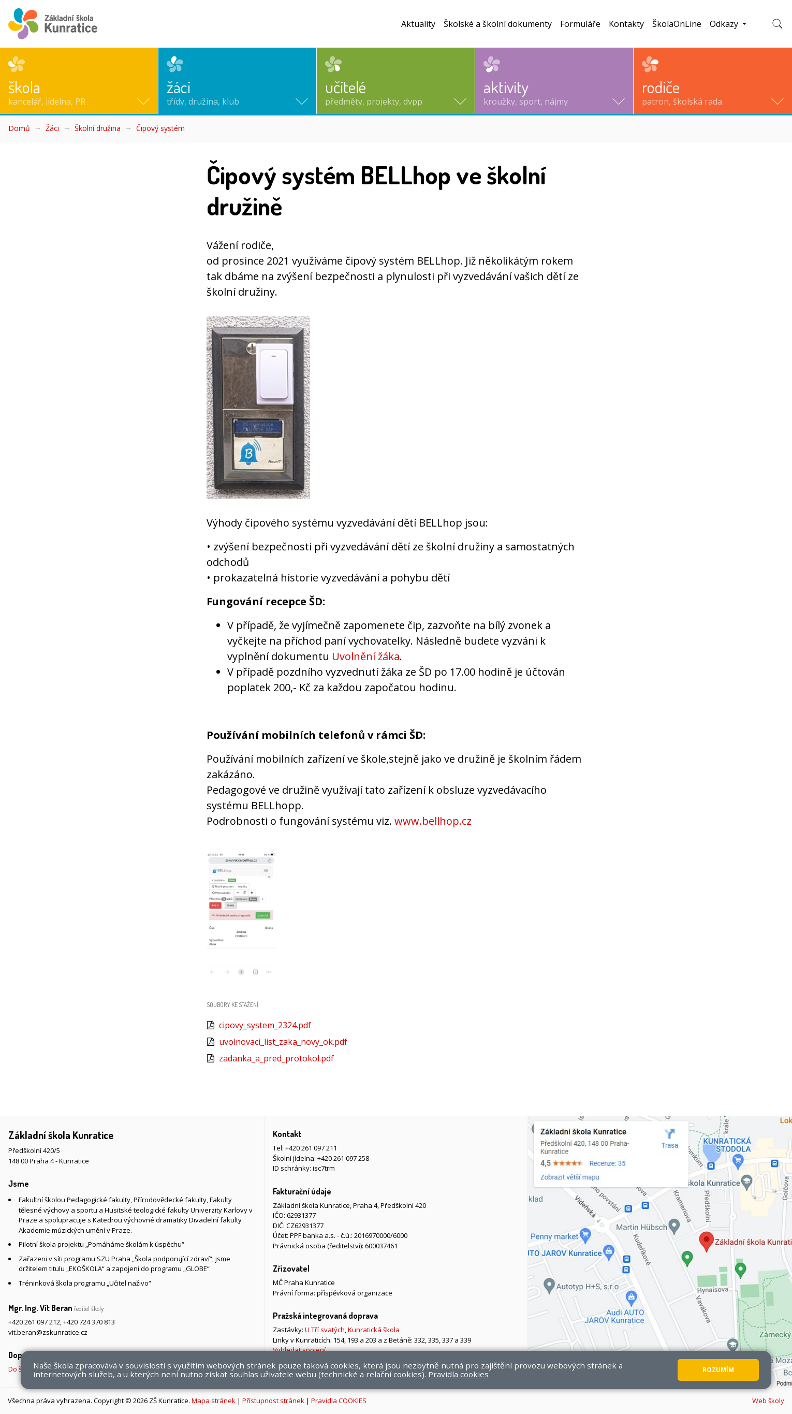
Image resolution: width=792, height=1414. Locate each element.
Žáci (52, 128)
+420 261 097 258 (343, 1158)
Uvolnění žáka (366, 656)
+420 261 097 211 (311, 1148)
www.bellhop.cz (433, 821)
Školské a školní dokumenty (498, 24)
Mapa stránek (214, 1400)
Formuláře (580, 24)
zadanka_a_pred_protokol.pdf (276, 1058)
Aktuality (418, 24)
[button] (79, 81)
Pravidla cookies (458, 1374)
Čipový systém (160, 128)
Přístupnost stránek (273, 1400)
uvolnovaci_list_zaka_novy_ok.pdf (283, 1041)
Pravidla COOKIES (338, 1400)
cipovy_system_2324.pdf (265, 1025)
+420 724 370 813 (89, 1321)
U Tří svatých (325, 1329)
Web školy (768, 1400)
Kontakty (626, 24)
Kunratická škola (374, 1329)
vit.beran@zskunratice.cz (47, 1332)
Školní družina (98, 128)
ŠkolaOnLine (676, 24)
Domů (19, 128)
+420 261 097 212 (34, 1321)
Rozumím (718, 1369)
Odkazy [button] (725, 24)
